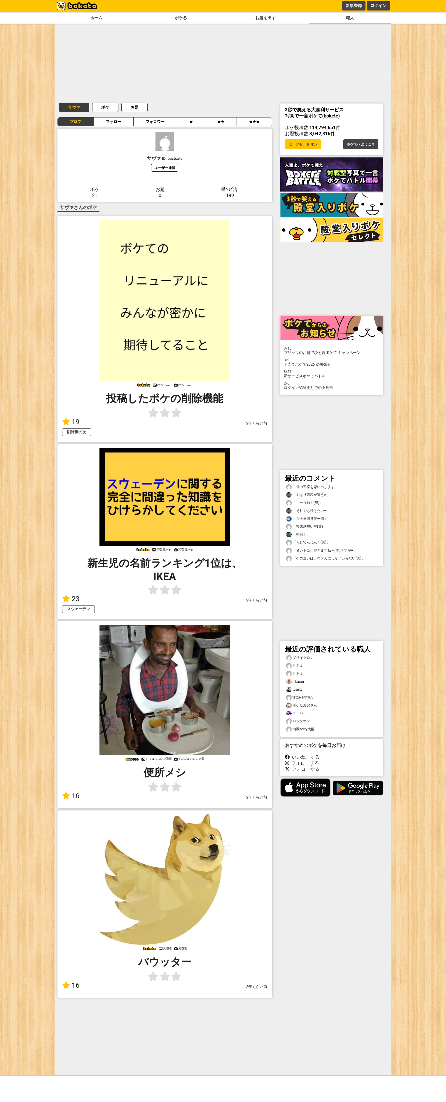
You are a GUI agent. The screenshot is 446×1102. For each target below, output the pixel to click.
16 (71, 796)
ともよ (294, 665)
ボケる (181, 17)
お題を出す (265, 17)
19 (71, 422)
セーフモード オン (302, 144)
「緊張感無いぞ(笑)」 (306, 526)
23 (71, 599)
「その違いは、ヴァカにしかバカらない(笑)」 (325, 558)
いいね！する (302, 757)
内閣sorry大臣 (300, 729)
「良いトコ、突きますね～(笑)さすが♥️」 (321, 550)
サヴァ (74, 107)
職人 (350, 17)
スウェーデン (78, 609)
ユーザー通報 (164, 168)
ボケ (105, 107)
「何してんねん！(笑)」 (308, 542)
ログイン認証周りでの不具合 (331, 385)
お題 (134, 107)
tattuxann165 (299, 697)
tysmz (294, 689)
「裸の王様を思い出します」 (312, 487)
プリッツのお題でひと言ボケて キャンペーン (331, 350)
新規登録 (354, 5)
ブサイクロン (300, 658)
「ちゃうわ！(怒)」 (304, 503)
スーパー (296, 713)
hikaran (295, 682)
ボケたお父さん (301, 705)
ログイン (378, 5)
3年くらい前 (256, 987)
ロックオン (298, 721)
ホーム (96, 17)
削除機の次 (76, 432)
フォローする (302, 763)
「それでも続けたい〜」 (308, 511)
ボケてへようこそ (361, 144)
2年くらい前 (256, 423)
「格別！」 (298, 534)
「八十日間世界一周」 (307, 519)
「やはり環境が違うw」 (308, 495)
